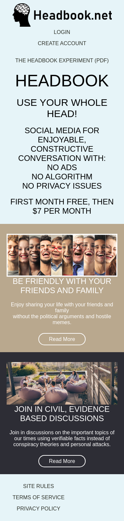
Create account (62, 43)
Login (62, 32)
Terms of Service (38, 497)
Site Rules (38, 486)
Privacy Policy (39, 508)
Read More (62, 339)
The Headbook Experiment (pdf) (61, 60)
